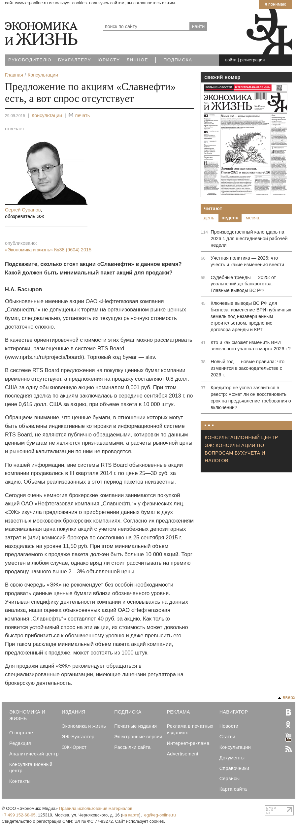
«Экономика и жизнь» (48, 249)
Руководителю (29, 59)
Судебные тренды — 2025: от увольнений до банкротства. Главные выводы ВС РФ (243, 284)
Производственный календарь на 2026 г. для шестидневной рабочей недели (249, 238)
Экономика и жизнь (84, 726)
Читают (213, 208)
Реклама (178, 712)
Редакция (20, 743)
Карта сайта (233, 789)
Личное (137, 59)
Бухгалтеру (74, 59)
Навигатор (233, 712)
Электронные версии (138, 736)
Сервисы (229, 778)
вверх (286, 697)
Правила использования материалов (95, 808)
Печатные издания (135, 726)
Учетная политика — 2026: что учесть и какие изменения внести (247, 261)
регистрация (252, 59)
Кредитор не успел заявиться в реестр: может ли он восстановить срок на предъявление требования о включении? (251, 397)
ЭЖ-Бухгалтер (78, 736)
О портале (21, 732)
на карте (130, 815)
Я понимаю (275, 4)
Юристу (109, 59)
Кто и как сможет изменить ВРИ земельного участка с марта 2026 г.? (250, 346)
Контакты (19, 781)
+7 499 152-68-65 (19, 815)
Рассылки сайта (132, 747)
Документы (232, 757)
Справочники (234, 768)
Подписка (178, 59)
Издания (73, 712)
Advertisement (182, 753)
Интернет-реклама (188, 743)
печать (79, 115)
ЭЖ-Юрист (74, 747)
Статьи (227, 736)
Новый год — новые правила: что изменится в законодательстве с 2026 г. (247, 368)
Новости (229, 726)
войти (231, 59)
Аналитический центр (34, 753)
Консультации (47, 115)
